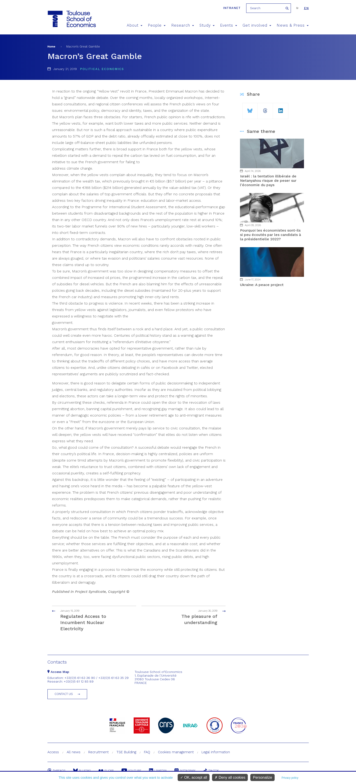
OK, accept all (193, 777)
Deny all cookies (230, 777)
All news (73, 752)
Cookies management (176, 752)
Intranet (232, 8)
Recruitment (98, 752)
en (306, 8)
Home (51, 46)
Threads (56, 770)
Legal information (215, 752)
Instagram (184, 770)
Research (182, 25)
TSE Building (126, 752)
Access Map (58, 672)
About (134, 25)
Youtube (131, 770)
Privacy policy (289, 777)
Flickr (106, 770)
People (157, 25)
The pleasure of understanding (188, 617)
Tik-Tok (211, 770)
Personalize (262, 777)
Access (53, 752)
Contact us (64, 694)
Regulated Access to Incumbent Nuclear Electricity (90, 620)
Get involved (257, 25)
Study (207, 25)
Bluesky (82, 770)
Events (228, 25)
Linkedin (158, 770)
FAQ (147, 752)
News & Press (293, 25)
